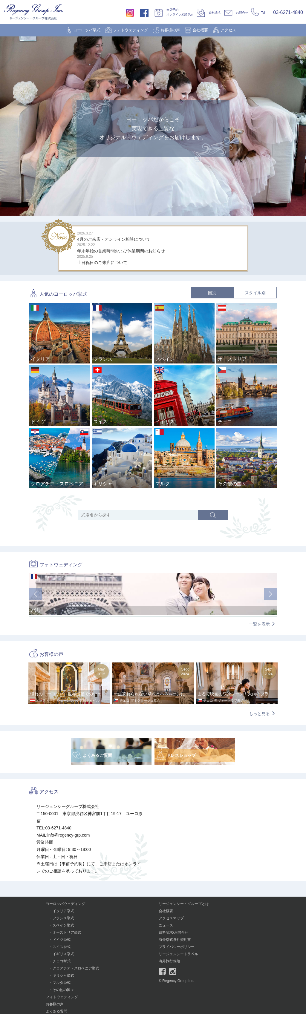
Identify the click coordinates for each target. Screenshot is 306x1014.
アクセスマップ (171, 918)
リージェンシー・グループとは (184, 904)
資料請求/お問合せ (173, 932)
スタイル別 (255, 292)
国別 (212, 292)
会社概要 (200, 30)
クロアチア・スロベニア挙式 (76, 968)
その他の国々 (63, 990)
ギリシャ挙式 (63, 975)
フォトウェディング (130, 30)
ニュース (166, 925)
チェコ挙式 (62, 961)
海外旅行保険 (169, 961)
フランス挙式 (63, 918)
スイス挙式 (62, 947)
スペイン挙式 (63, 925)
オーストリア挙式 (67, 932)
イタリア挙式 (63, 911)
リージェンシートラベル (178, 954)
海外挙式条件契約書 (175, 940)
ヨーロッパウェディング (65, 904)
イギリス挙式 (63, 954)
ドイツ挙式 (62, 940)
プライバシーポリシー (177, 947)
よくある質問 (56, 1011)
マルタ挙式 (62, 983)
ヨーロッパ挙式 (86, 30)
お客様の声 (170, 30)
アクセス (228, 30)
